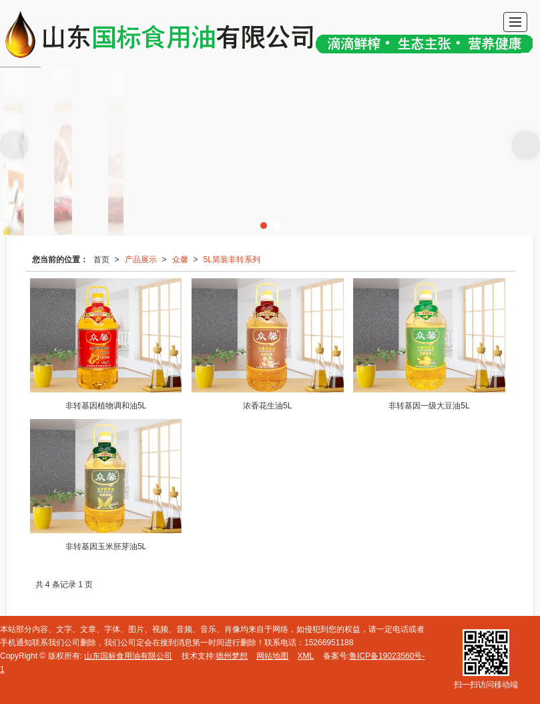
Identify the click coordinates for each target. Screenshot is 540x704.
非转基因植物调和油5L (105, 405)
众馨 (180, 259)
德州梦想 (232, 656)
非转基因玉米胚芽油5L (105, 546)
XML (306, 656)
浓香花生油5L (267, 405)
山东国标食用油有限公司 (128, 656)
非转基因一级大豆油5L (428, 405)
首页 (101, 259)
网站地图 (272, 656)
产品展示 (141, 259)
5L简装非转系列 (232, 259)
